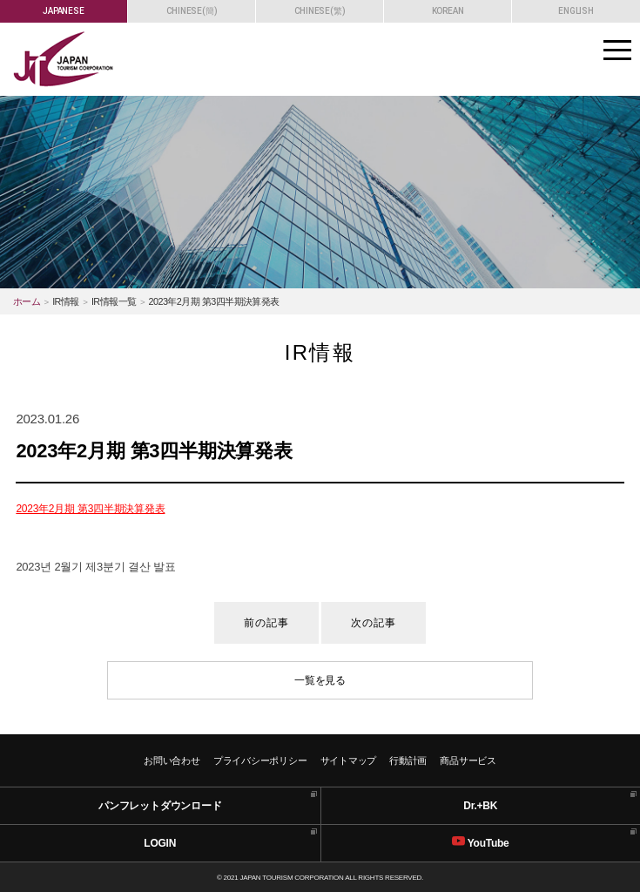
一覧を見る (320, 680)
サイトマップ (348, 761)
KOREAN (448, 11)
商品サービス (468, 761)
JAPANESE (63, 11)
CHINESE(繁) (320, 11)
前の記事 (267, 623)
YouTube (480, 842)
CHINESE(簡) (192, 11)
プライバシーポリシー (260, 761)
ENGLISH (575, 11)
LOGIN (160, 843)
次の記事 (374, 623)
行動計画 (408, 761)
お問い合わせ (172, 761)
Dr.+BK (480, 806)
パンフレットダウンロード (159, 806)
